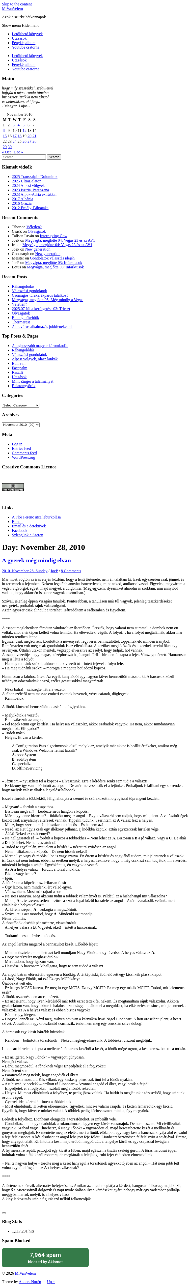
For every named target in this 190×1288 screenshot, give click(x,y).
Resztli (17, 372)
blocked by (45, 1257)
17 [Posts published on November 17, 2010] (15, 136)
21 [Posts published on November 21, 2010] (34, 136)
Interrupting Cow (53, 236)
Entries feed (21, 448)
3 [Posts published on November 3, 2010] (14, 125)
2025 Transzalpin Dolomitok (34, 176)
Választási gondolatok (29, 291)
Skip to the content (17, 4)
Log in (17, 444)
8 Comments (71, 571)
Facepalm (19, 368)
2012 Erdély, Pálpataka (30, 208)
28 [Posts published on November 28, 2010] (34, 141)
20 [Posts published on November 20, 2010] (29, 136)
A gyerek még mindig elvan (36, 560)
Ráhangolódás (23, 286)
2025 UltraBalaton (26, 181)
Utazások (19, 38)
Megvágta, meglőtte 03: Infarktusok (53, 262)
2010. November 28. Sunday (25, 571)
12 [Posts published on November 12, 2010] (25, 130)
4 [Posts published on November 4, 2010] (19, 125)
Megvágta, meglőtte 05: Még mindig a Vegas (47, 300)
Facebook (19, 530)
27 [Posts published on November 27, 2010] (29, 141)
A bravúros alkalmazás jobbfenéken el (42, 326)
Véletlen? (34, 227)
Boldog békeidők (25, 317)
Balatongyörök (23, 386)
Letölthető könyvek (27, 34)
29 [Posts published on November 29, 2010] (5, 147)
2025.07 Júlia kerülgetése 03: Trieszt (41, 309)
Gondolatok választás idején (52, 258)
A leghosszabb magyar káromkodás (40, 345)
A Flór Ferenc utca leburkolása (36, 517)
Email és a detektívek (29, 526)
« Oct (6, 152)
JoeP (54, 571)
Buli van (19, 363)
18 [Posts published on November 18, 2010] (20, 136)
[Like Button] (4, 1213)
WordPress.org (23, 457)
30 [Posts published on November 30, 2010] (10, 147)
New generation (38, 249)
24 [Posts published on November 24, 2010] (15, 141)
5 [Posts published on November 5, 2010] (24, 125)
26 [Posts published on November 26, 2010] (25, 141)
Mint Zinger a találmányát (33, 381)
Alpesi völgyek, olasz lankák (35, 359)
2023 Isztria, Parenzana (30, 190)
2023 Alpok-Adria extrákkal (34, 194)
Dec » (18, 152)
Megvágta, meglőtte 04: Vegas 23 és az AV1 (60, 240)
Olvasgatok (37, 231)
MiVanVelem (12, 8)
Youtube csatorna (25, 47)
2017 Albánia (22, 199)
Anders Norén (30, 1282)
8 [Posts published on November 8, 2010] (4, 130)
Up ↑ (51, 1282)
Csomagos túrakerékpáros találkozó (40, 295)
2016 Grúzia (22, 203)
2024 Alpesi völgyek (28, 185)
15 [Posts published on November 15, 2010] (5, 136)
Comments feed (24, 453)
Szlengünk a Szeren (27, 535)
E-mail (17, 521)
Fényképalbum (23, 43)
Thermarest (21, 322)
